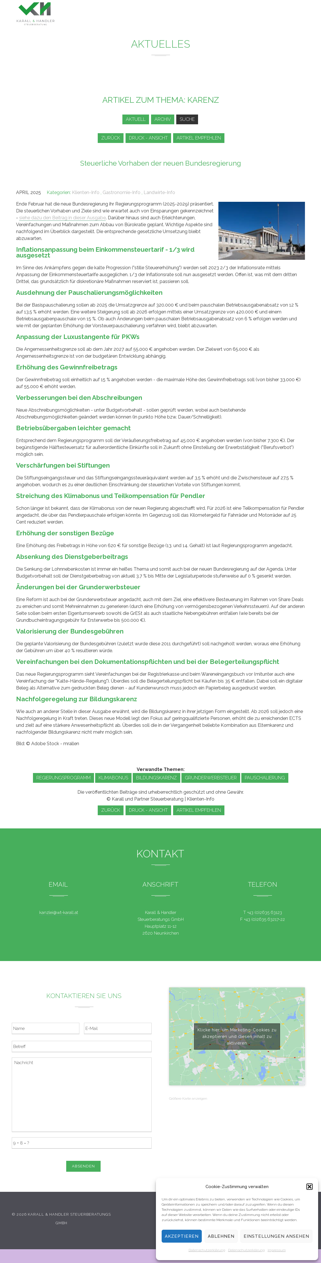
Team (237, 16)
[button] (309, 1187)
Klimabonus (113, 777)
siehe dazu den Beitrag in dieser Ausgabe (62, 217)
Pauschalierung (265, 777)
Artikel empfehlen (201, 138)
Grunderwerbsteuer (211, 777)
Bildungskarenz (156, 777)
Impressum (277, 1250)
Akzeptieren (182, 1236)
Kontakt (262, 18)
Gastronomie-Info (121, 192)
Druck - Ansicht (149, 138)
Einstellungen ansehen (276, 1236)
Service (212, 15)
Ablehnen (221, 1236)
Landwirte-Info (159, 192)
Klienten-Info (85, 192)
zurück (109, 138)
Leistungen (158, 14)
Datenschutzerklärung (207, 1250)
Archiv (161, 119)
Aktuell (132, 119)
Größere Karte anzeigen (188, 1099)
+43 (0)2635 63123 (264, 912)
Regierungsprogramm (63, 777)
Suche (188, 119)
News (188, 15)
